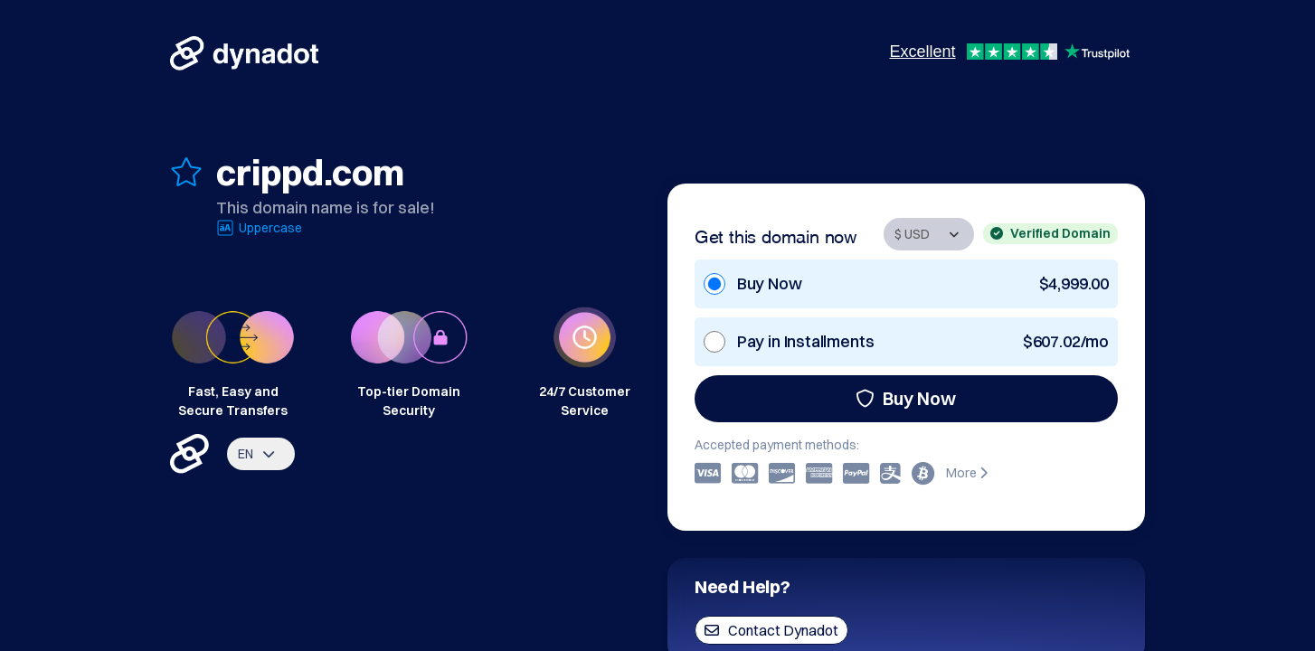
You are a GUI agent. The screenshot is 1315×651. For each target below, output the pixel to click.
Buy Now (906, 398)
